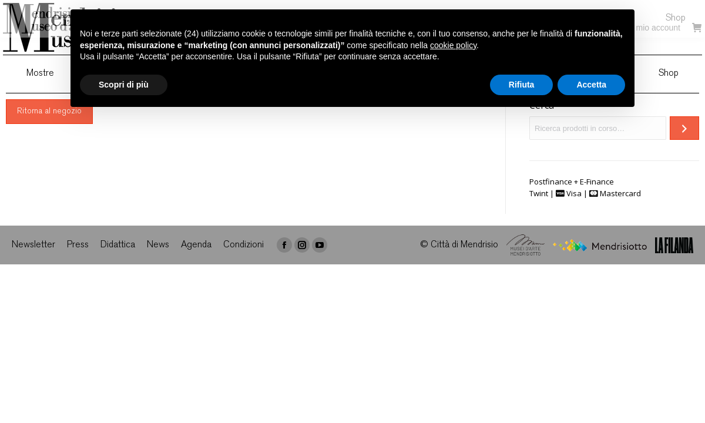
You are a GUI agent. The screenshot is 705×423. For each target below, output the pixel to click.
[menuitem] (40, 74)
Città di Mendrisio (464, 245)
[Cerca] (684, 128)
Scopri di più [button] (124, 84)
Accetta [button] (591, 84)
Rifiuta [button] (522, 84)
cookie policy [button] (453, 45)
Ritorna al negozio (49, 112)
